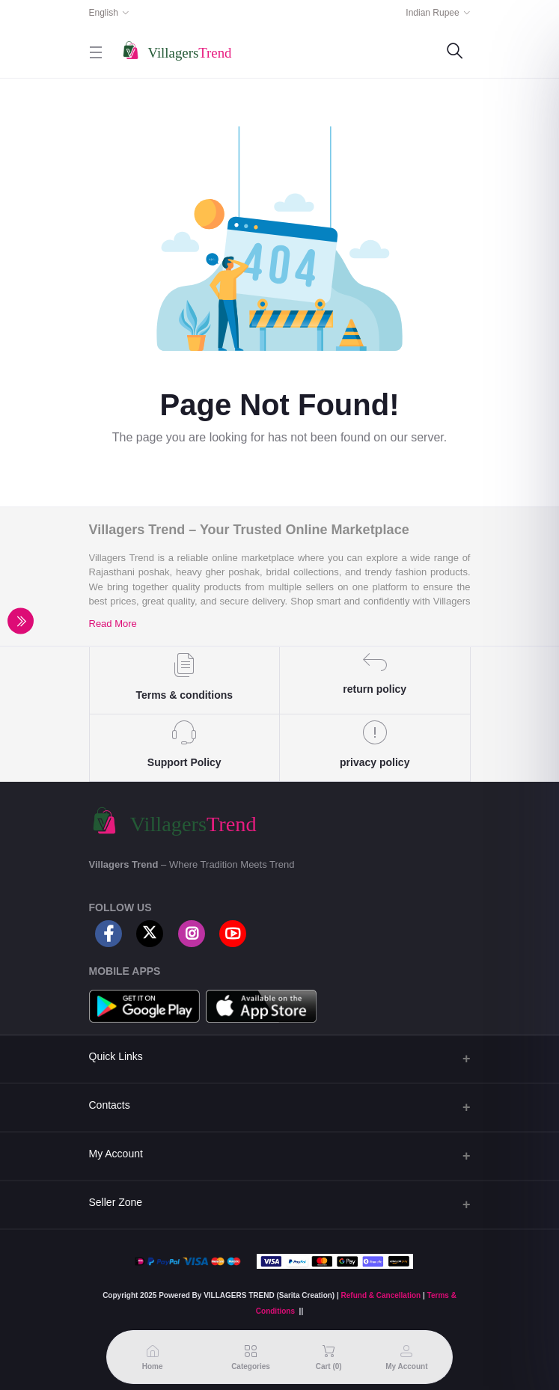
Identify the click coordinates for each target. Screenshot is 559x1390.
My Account (116, 1154)
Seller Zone (116, 1202)
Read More (113, 623)
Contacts (109, 1105)
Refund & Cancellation (381, 1295)
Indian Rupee (432, 12)
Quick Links (116, 1056)
